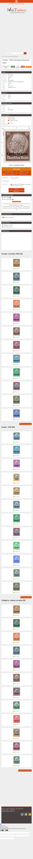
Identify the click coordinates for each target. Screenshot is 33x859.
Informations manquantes (9, 174)
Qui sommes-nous (19, 808)
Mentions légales (5, 810)
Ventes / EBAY (6, 197)
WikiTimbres (16, 811)
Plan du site (12, 810)
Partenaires (12, 808)
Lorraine (11, 123)
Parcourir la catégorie (25, 770)
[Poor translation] (6, 830)
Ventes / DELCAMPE (7, 199)
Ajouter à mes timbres (9, 217)
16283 (12, 3)
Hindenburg (12, 120)
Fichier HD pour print (7, 226)
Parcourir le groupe (25, 424)
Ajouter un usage (24, 171)
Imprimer (16, 191)
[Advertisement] (16, 31)
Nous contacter (24, 174)
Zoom (16, 189)
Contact (7, 808)
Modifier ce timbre (9, 171)
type (17, 120)
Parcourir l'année (26, 597)
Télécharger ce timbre (7, 225)
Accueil (2, 56)
